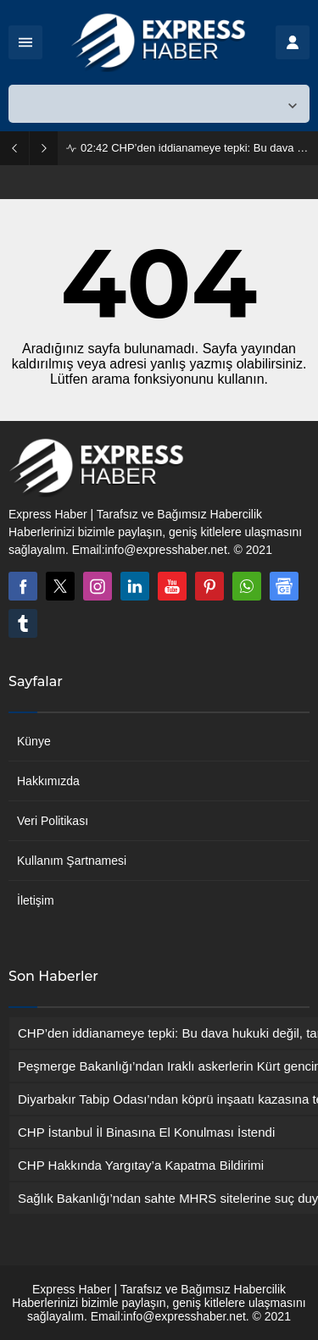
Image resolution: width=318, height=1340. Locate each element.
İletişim (35, 900)
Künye (34, 741)
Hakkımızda (48, 781)
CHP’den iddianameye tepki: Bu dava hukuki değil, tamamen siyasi (195, 147)
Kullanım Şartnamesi (71, 860)
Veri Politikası (52, 821)
